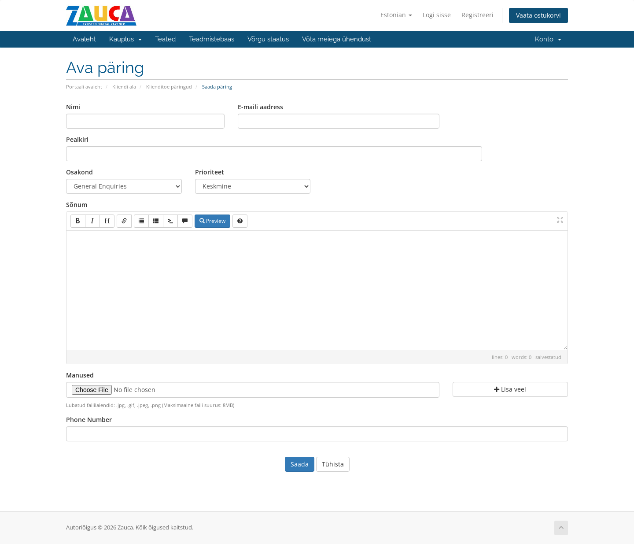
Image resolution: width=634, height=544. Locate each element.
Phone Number (89, 419)
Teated (165, 39)
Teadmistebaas (211, 39)
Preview (212, 221)
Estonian (396, 15)
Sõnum (76, 204)
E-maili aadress (260, 107)
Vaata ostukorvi (538, 15)
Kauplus (125, 39)
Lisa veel (510, 389)
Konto (548, 39)
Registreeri (477, 15)
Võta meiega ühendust (336, 39)
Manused (80, 375)
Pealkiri (77, 139)
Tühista (333, 464)
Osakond (79, 172)
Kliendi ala (124, 86)
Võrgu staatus (268, 39)
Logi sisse (437, 15)
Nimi (73, 107)
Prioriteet (209, 172)
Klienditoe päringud (169, 86)
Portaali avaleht (84, 86)
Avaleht (84, 39)
